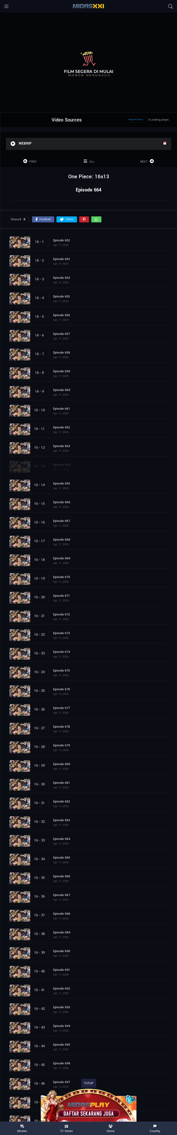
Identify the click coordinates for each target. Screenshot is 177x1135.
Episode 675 (61, 671)
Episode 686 (61, 876)
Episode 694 (61, 1026)
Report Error (136, 119)
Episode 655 (61, 296)
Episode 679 (61, 745)
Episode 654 (61, 278)
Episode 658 (61, 353)
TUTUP (88, 1083)
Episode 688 (61, 914)
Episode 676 (61, 689)
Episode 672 (61, 614)
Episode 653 (61, 259)
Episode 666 (61, 502)
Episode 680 (61, 764)
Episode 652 (61, 240)
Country (155, 1129)
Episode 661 (61, 409)
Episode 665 (61, 483)
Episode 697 (61, 1082)
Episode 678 (61, 727)
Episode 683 (61, 820)
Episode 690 (61, 951)
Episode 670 (61, 577)
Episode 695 (61, 1045)
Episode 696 (61, 1063)
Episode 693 (61, 1007)
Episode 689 (61, 932)
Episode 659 (61, 371)
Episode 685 (61, 858)
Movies (22, 1129)
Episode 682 (61, 801)
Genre (110, 1129)
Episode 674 (61, 652)
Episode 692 (61, 989)
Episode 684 (61, 839)
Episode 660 (61, 390)
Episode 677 (61, 708)
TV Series (66, 1129)
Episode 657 (61, 334)
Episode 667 (61, 521)
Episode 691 (61, 970)
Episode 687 (61, 895)
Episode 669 (61, 558)
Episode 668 (61, 540)
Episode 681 (61, 783)
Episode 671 (61, 596)
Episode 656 (61, 315)
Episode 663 (61, 446)
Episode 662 (61, 427)
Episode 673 (61, 633)
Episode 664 (61, 465)
